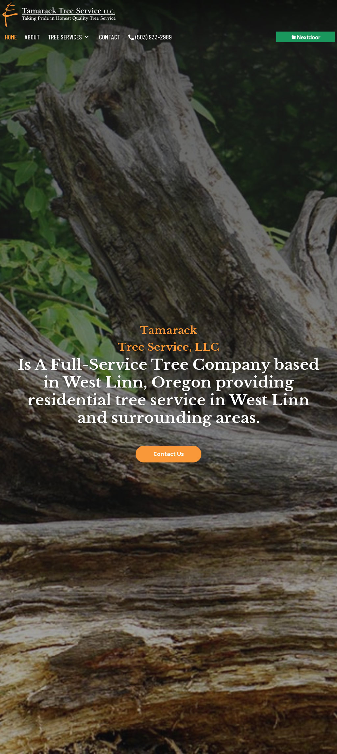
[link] (11, 37)
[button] (168, 454)
